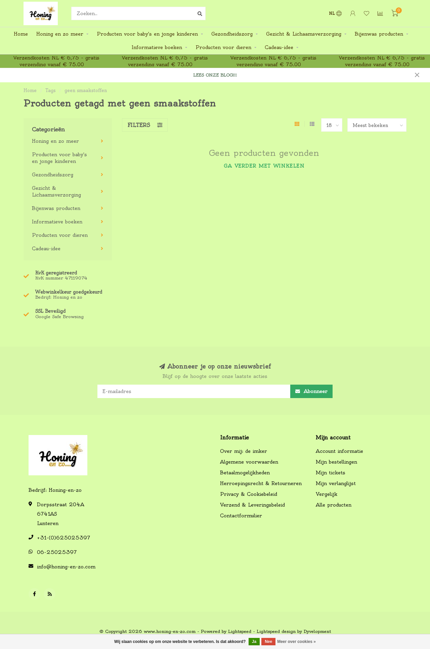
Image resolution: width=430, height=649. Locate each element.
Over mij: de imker (243, 451)
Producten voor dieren (223, 47)
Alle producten (333, 505)
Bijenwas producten (379, 34)
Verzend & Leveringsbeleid (252, 505)
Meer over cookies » (296, 641)
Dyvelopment (317, 631)
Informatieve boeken (157, 47)
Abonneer (311, 391)
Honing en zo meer (59, 34)
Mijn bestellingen (336, 462)
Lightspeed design (276, 631)
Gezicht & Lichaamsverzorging (303, 34)
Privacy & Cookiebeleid (248, 494)
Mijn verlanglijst (336, 483)
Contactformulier (241, 516)
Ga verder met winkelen (264, 166)
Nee (268, 641)
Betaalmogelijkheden (245, 473)
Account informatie (339, 451)
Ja (254, 641)
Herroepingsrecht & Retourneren (261, 483)
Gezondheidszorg (232, 34)
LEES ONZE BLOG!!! (215, 75)
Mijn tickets (330, 473)
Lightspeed (239, 631)
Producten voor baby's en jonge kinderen (147, 34)
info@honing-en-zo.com (66, 567)
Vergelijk (326, 494)
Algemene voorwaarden (249, 462)
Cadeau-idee (279, 47)
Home (21, 34)
